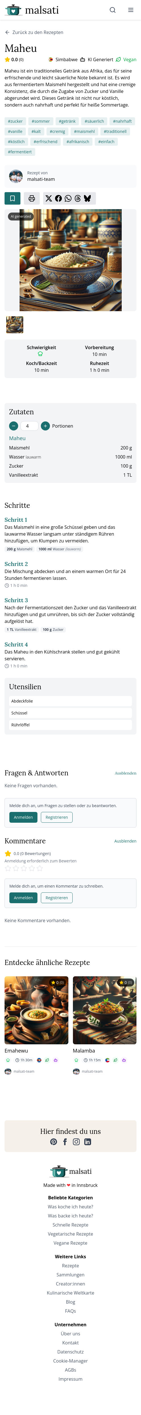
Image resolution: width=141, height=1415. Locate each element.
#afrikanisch (77, 141)
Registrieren (57, 817)
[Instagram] (76, 1141)
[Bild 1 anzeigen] (15, 325)
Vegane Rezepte (70, 1243)
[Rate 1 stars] (8, 868)
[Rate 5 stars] (39, 868)
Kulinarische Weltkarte (70, 1293)
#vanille (15, 131)
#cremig (57, 131)
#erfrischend (46, 141)
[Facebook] (65, 1141)
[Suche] (112, 10)
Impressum (70, 1379)
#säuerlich (94, 121)
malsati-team (41, 179)
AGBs (70, 1370)
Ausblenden (125, 773)
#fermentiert (20, 151)
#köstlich (16, 141)
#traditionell (115, 131)
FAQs (70, 1311)
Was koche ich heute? (70, 1207)
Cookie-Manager (70, 1361)
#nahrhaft (122, 121)
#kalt (36, 131)
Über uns (70, 1334)
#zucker (15, 121)
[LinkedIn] (87, 1141)
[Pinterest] (53, 1141)
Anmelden (23, 817)
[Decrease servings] (13, 425)
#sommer (41, 121)
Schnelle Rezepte (70, 1225)
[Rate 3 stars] (23, 868)
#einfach (106, 141)
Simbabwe (66, 59)
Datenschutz (70, 1352)
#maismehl (84, 131)
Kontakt (70, 1343)
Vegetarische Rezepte (70, 1234)
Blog (70, 1302)
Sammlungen (70, 1275)
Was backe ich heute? (70, 1216)
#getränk (67, 121)
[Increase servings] (45, 425)
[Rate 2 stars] (15, 868)
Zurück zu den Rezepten (34, 32)
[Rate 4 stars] (31, 868)
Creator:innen (70, 1284)
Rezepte (70, 1266)
